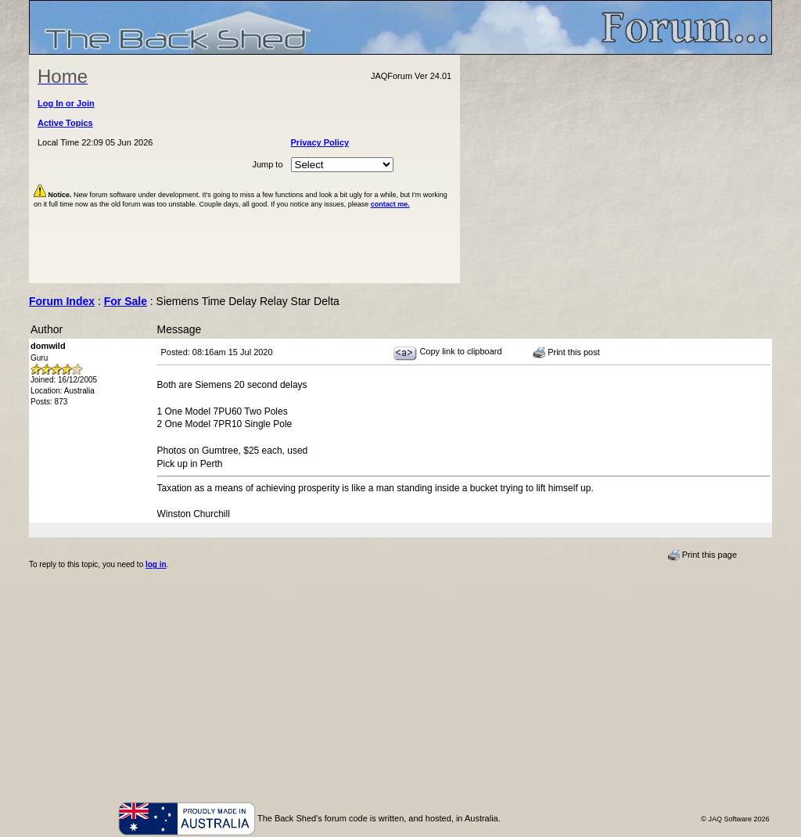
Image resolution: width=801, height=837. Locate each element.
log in (156, 564)
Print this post (566, 352)
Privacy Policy (320, 142)
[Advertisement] (616, 168)
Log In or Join (66, 103)
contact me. (390, 204)
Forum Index (62, 301)
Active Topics (65, 123)
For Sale (125, 301)
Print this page (702, 555)
